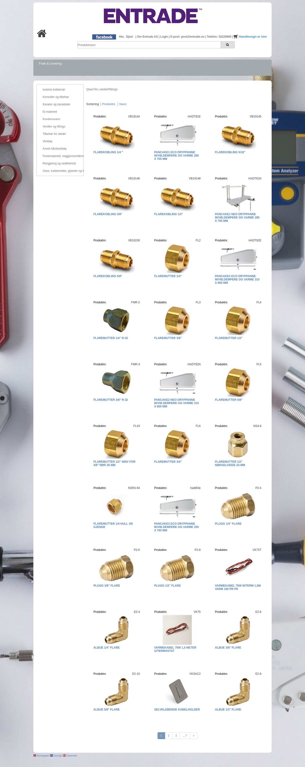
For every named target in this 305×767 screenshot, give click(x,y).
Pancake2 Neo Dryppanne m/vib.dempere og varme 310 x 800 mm (176, 403)
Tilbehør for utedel (54, 134)
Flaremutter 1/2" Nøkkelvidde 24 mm (230, 463)
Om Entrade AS (148, 36)
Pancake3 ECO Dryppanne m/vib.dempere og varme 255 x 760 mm (176, 527)
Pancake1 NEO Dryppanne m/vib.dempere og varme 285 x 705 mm (237, 218)
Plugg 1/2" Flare (167, 585)
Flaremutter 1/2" (229, 338)
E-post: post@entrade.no (187, 36)
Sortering (92, 104)
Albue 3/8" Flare (228, 647)
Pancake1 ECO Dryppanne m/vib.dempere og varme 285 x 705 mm (176, 156)
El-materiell (50, 111)
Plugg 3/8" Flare (106, 585)
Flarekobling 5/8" (107, 276)
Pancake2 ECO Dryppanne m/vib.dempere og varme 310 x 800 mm (237, 279)
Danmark (70, 755)
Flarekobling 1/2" (168, 214)
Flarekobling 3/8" (107, 214)
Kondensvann (51, 119)
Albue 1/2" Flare (228, 709)
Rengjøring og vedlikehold (59, 163)
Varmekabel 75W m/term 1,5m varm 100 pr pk (238, 587)
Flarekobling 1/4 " (108, 152)
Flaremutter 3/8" (168, 338)
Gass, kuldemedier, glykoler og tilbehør (62, 171)
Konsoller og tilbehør (56, 97)
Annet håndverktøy (55, 148)
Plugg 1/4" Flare (228, 523)
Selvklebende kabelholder (177, 709)
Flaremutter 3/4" (168, 461)
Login (164, 36)
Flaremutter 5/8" (229, 399)
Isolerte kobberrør (54, 89)
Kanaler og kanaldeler (57, 104)
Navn (123, 104)
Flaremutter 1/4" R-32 (110, 338)
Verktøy (47, 141)
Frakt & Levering (50, 63)
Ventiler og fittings (54, 126)
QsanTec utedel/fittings (102, 89)
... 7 (185, 735)
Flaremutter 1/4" (168, 276)
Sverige (56, 755)
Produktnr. (109, 104)
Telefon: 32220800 (219, 36)
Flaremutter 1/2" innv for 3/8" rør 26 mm (114, 463)
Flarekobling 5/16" (230, 152)
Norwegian (41, 755)
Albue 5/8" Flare (106, 709)
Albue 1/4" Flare (106, 647)
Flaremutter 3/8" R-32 (110, 399)
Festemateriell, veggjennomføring (62, 156)
